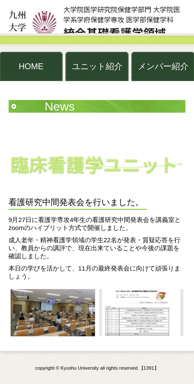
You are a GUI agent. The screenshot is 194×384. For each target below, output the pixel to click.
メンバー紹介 (163, 66)
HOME (31, 66)
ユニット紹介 (97, 66)
